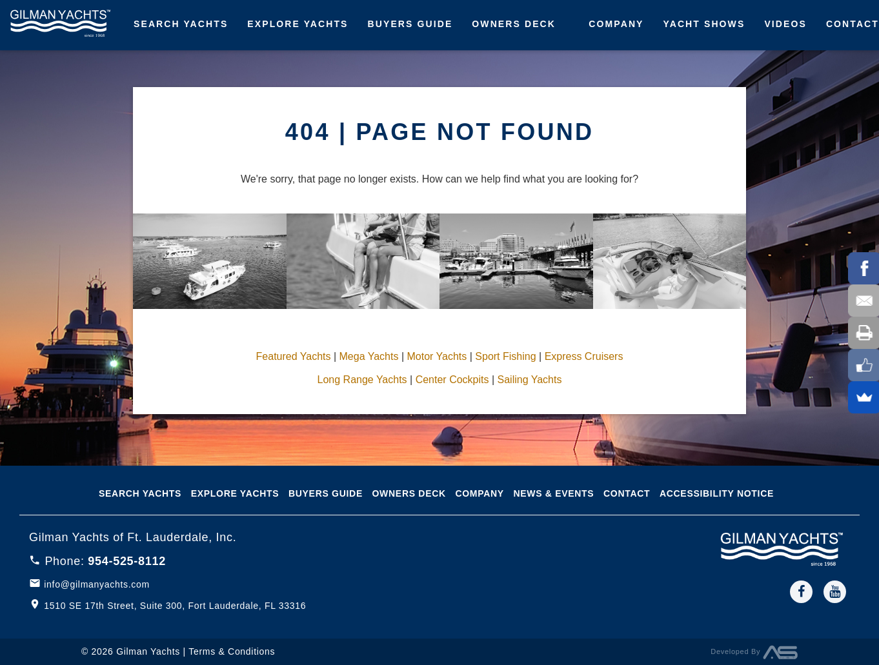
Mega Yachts (369, 356)
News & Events (553, 493)
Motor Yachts (437, 356)
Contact (626, 493)
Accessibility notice (717, 493)
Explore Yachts (297, 24)
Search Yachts (181, 24)
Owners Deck (514, 24)
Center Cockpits (452, 379)
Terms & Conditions (231, 651)
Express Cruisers (584, 356)
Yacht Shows (704, 24)
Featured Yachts (293, 356)
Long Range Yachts (362, 379)
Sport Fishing (505, 356)
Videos (785, 24)
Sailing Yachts (530, 379)
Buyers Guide (410, 24)
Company (616, 24)
